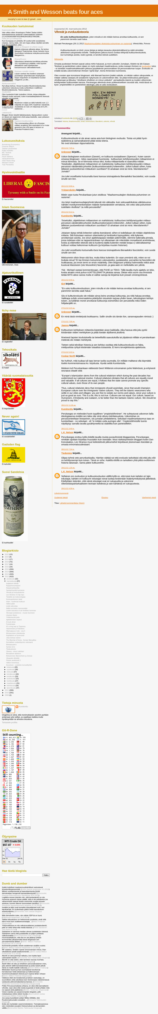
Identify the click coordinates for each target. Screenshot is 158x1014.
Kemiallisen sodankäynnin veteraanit (19, 642)
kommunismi (90, 121)
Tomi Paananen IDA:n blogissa (27, 935)
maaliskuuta (11, 683)
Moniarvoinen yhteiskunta (15, 633)
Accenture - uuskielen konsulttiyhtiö (19, 665)
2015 (7, 569)
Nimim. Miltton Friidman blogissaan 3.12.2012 (21, 948)
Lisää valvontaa (12, 606)
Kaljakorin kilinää (12, 583)
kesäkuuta (11, 676)
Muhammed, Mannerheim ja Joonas (19, 656)
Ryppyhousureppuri (13, 586)
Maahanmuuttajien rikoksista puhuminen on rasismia (107, 43)
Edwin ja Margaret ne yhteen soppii (29, 47)
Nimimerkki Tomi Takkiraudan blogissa (33, 958)
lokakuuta (11, 667)
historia (65, 121)
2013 (7, 574)
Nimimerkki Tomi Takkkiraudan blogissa (18, 962)
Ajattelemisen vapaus (14, 620)
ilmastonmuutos (74, 121)
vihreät (112, 121)
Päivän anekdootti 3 (13, 660)
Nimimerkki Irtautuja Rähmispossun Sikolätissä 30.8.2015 (24, 894)
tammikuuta (11, 688)
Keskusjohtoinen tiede (14, 599)
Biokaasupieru (11, 644)
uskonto (106, 121)
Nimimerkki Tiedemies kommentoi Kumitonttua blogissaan (22, 983)
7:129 (17, 100)
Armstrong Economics (11, 144)
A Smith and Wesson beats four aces (55, 12)
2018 (7, 562)
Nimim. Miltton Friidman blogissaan (17, 976)
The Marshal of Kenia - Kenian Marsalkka (21, 640)
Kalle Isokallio (7, 150)
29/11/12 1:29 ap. (68, 468)
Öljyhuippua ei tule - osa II (15, 631)
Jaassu (65, 325)
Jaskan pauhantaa (9, 148)
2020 (7, 557)
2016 (7, 567)
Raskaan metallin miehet (24, 71)
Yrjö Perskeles (8, 165)
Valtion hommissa (12, 663)
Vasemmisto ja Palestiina (15, 629)
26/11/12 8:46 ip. (67, 280)
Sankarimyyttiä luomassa (15, 590)
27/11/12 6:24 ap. (68, 308)
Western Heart (8, 163)
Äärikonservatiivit (9, 83)
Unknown (66, 152)
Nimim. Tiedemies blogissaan (36, 990)
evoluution (146, 66)
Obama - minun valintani (15, 651)
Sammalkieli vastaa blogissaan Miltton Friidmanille (23, 995)
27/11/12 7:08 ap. (68, 321)
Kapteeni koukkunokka (24, 121)
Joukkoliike (6, 92)
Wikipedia (58, 59)
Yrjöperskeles (68, 190)
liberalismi (99, 121)
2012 (7, 576)
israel (83, 121)
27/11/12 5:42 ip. (67, 352)
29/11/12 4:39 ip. (67, 488)
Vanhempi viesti (149, 497)
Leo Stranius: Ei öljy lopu (15, 595)
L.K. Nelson (67, 432)
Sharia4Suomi (20, 59)
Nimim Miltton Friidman (38, 968)
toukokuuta (11, 679)
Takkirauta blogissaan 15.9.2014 (16, 917)
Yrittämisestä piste (12, 617)
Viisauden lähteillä (12, 658)
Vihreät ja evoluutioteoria (15, 592)
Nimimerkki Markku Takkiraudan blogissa (24, 1008)
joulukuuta (11, 579)
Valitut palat (10, 604)
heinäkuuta (11, 674)
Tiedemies (66, 453)
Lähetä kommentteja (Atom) (72, 503)
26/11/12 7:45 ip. (67, 148)
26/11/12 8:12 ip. (67, 212)
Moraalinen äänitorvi (13, 653)
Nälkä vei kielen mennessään (16, 608)
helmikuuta (11, 685)
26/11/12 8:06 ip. (67, 186)
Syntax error (10, 647)
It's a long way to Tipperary (16, 626)
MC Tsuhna (6, 152)
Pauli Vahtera (7, 156)
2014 (7, 572)
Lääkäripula (6, 113)
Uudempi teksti (61, 497)
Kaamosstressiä (8, 30)
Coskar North (68, 356)
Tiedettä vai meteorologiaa (15, 597)
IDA (63, 284)
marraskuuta (12, 581)
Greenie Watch (8, 146)
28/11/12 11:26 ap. (68, 405)
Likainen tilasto (11, 615)
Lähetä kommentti (61, 493)
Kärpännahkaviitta (12, 588)
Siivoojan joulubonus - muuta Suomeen (20, 613)
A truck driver (11, 622)
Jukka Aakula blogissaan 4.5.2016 (35, 889)
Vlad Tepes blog (8, 161)
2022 (7, 554)
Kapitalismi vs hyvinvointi (15, 635)
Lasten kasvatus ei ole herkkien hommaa (21, 610)
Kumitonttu (67, 216)
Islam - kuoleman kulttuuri (15, 601)
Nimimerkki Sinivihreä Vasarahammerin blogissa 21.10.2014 (25, 904)
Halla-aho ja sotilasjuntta (12, 38)
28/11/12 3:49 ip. (67, 428)
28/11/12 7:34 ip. (67, 449)
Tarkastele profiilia (9, 722)
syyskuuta (11, 669)
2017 (7, 564)
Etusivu (105, 497)
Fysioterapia (10, 624)
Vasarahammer (8, 158)
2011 (7, 690)
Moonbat (5, 154)
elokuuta (10, 672)
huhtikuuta (11, 681)
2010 (7, 693)
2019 (7, 559)
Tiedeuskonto (11, 649)
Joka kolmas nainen (13, 638)
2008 (7, 695)
